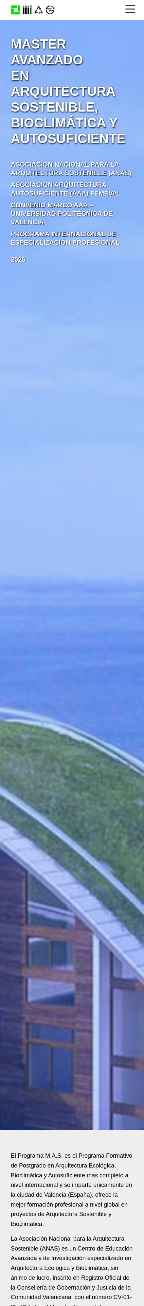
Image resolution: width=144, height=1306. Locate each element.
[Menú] (130, 9)
